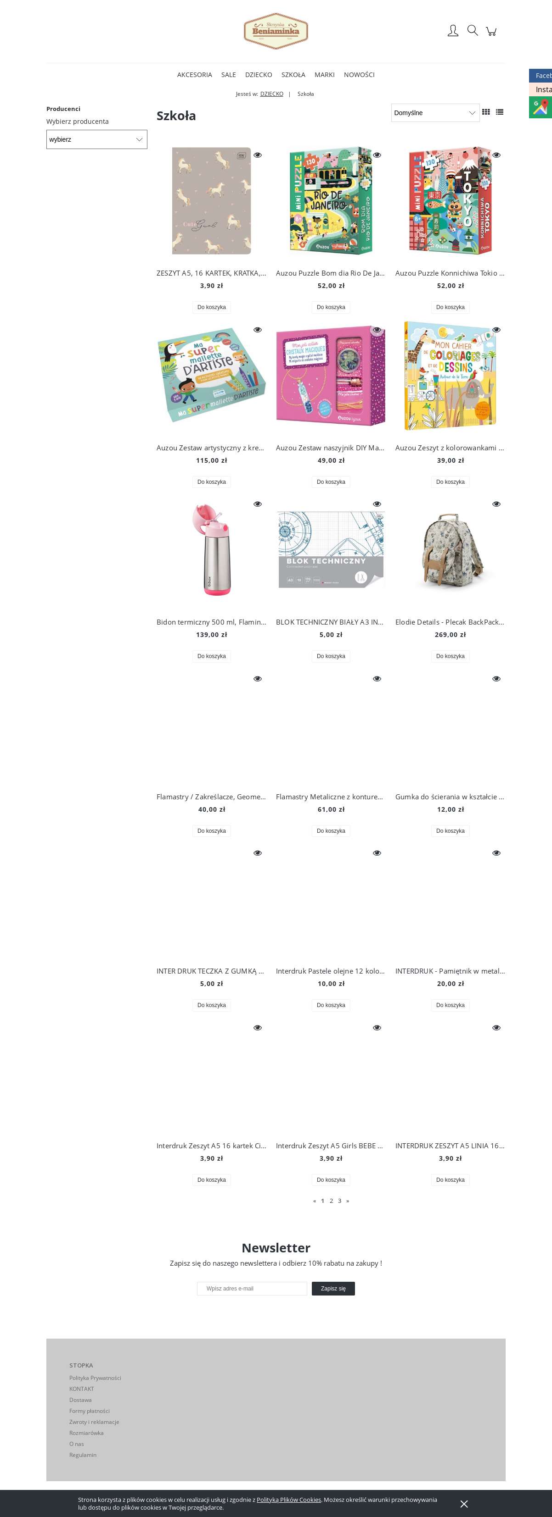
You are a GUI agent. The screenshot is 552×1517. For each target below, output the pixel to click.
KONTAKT (81, 1389)
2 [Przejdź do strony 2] (331, 1200)
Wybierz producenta (77, 121)
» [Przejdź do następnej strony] (347, 1200)
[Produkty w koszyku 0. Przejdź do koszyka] (492, 36)
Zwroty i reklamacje (94, 1422)
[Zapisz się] (333, 1289)
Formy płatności (89, 1411)
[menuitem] (195, 74)
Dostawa (80, 1400)
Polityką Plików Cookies (289, 1499)
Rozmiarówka (86, 1433)
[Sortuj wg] (435, 113)
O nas (76, 1444)
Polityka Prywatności (95, 1378)
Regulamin (82, 1455)
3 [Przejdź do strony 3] (339, 1200)
